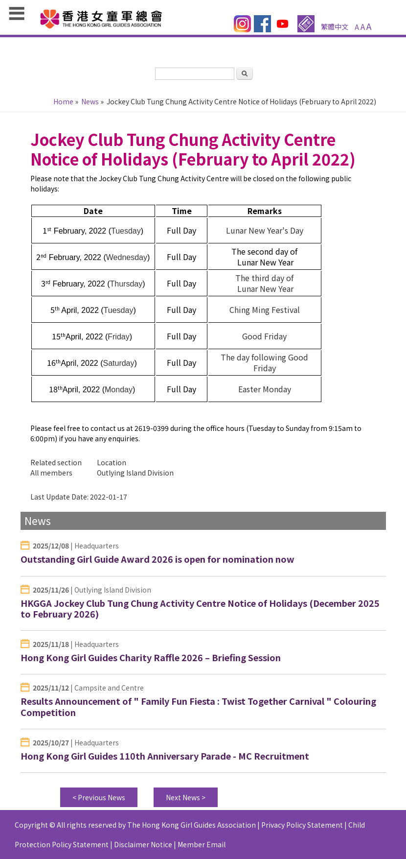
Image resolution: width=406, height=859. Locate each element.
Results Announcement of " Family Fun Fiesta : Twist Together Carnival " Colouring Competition (198, 706)
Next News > (185, 797)
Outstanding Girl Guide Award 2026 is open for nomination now (157, 558)
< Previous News (98, 797)
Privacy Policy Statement (302, 825)
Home (63, 101)
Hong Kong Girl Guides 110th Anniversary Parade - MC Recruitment (165, 755)
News (90, 101)
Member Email (202, 844)
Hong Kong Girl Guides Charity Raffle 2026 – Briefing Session (151, 657)
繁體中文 (334, 26)
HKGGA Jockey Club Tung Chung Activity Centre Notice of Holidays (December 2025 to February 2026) (200, 608)
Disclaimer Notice (143, 844)
